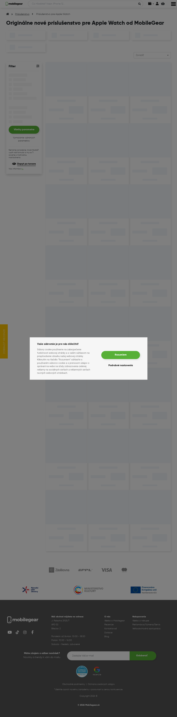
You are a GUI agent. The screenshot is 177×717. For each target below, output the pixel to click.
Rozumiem (121, 355)
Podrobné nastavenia (120, 365)
